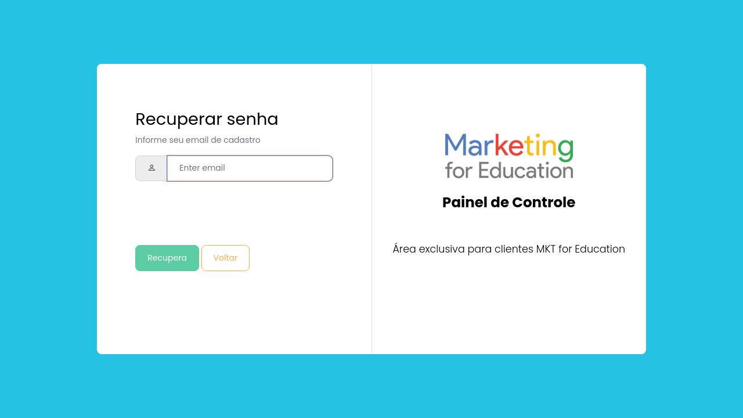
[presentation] (223, 213)
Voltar (226, 258)
